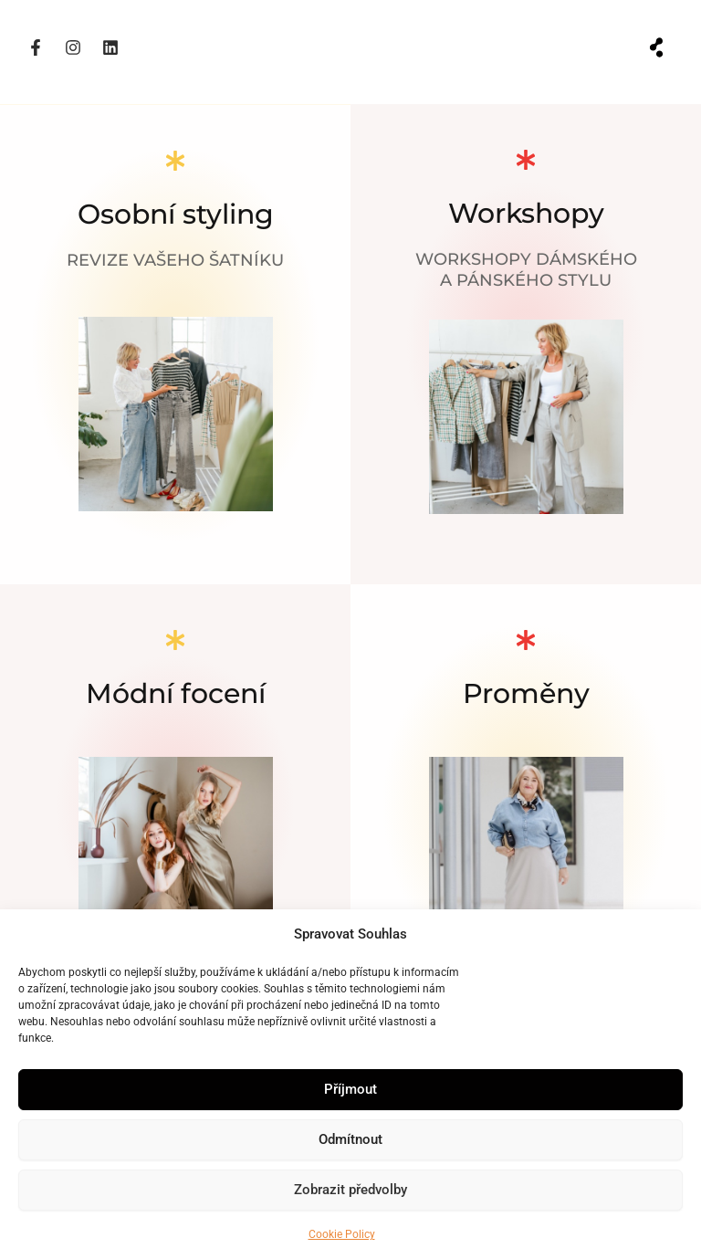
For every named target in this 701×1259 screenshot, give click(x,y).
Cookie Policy (342, 1234)
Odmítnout (350, 1139)
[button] (657, 48)
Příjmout (350, 1089)
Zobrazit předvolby (350, 1189)
